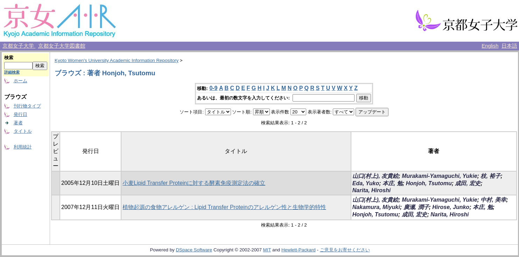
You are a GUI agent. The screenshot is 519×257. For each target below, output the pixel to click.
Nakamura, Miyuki (376, 207)
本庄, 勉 (392, 183)
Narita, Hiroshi (371, 190)
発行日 (20, 114)
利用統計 (23, 147)
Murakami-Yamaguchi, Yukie (439, 176)
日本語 (509, 46)
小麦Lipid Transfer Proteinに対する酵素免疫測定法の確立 (193, 183)
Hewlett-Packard (298, 249)
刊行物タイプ (27, 106)
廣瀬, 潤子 (416, 207)
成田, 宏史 (468, 183)
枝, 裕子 (490, 176)
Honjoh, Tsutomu (429, 183)
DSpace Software (194, 249)
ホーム (20, 80)
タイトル (23, 131)
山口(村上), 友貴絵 (375, 176)
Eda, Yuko (365, 183)
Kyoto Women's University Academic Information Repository (116, 60)
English (490, 46)
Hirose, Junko (450, 207)
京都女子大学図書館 (61, 46)
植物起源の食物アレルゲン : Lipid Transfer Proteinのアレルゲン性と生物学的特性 (224, 207)
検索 (8, 57)
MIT (267, 249)
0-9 (213, 88)
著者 (18, 122)
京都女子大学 (18, 46)
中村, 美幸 (493, 200)
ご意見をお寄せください (345, 249)
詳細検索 (12, 72)
